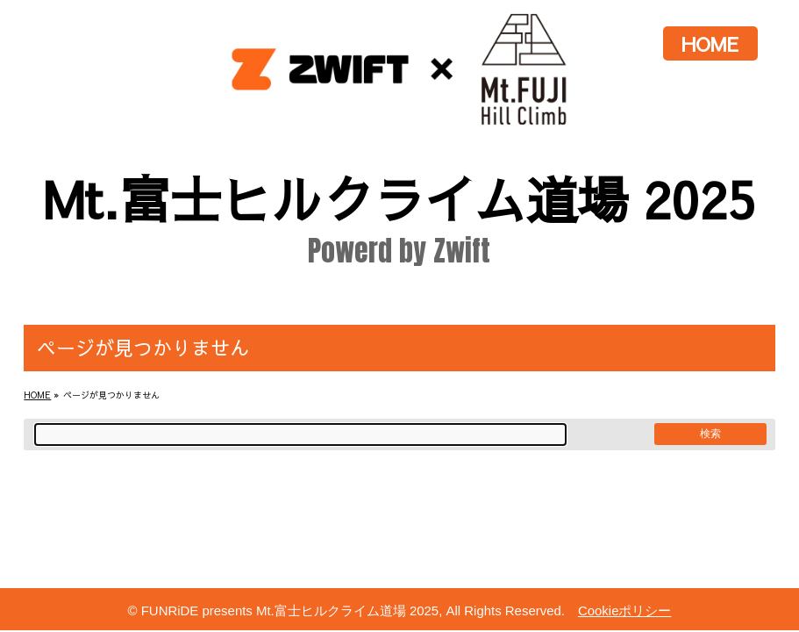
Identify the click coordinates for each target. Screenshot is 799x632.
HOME (709, 44)
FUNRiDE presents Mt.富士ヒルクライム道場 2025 (290, 610)
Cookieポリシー (625, 610)
